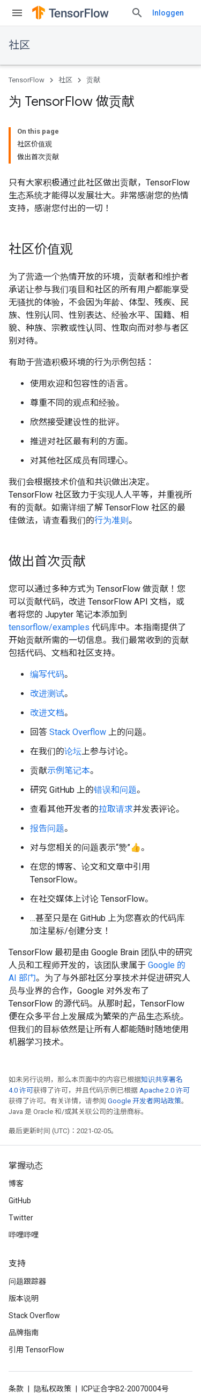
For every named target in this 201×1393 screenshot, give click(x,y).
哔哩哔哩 (24, 1235)
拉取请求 (116, 809)
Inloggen (168, 13)
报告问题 (47, 828)
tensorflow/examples (49, 627)
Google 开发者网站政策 (144, 1101)
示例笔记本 (68, 770)
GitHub (20, 1200)
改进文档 (47, 713)
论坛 (72, 751)
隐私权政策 (52, 1388)
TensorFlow (26, 80)
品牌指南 (24, 1332)
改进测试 (47, 693)
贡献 (93, 80)
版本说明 (24, 1298)
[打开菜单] (17, 13)
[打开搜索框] (137, 12)
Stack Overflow (77, 732)
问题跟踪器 (27, 1281)
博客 (16, 1183)
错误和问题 (115, 790)
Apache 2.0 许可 (164, 1090)
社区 (19, 45)
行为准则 (111, 520)
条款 (16, 1388)
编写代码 (47, 674)
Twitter (21, 1217)
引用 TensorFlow (36, 1349)
